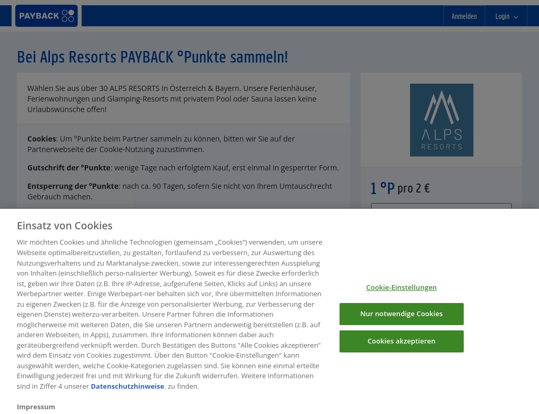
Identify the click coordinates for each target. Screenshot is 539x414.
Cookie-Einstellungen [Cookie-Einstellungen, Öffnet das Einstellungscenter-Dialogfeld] (401, 290)
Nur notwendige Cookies (401, 316)
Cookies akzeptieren (401, 344)
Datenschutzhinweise (127, 389)
